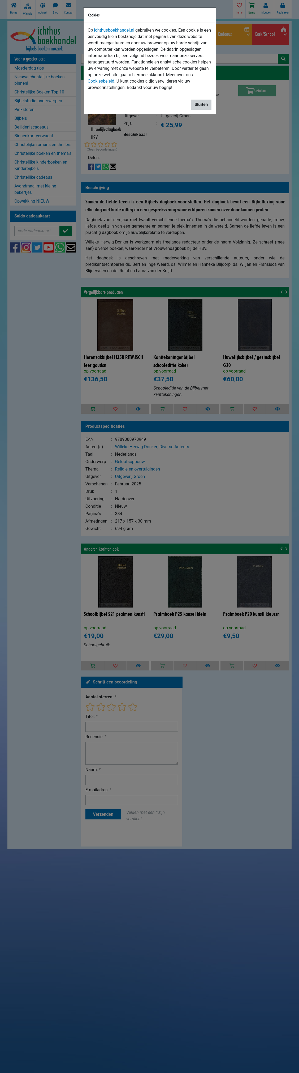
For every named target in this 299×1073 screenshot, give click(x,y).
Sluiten (201, 104)
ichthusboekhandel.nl (114, 30)
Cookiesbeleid (101, 81)
